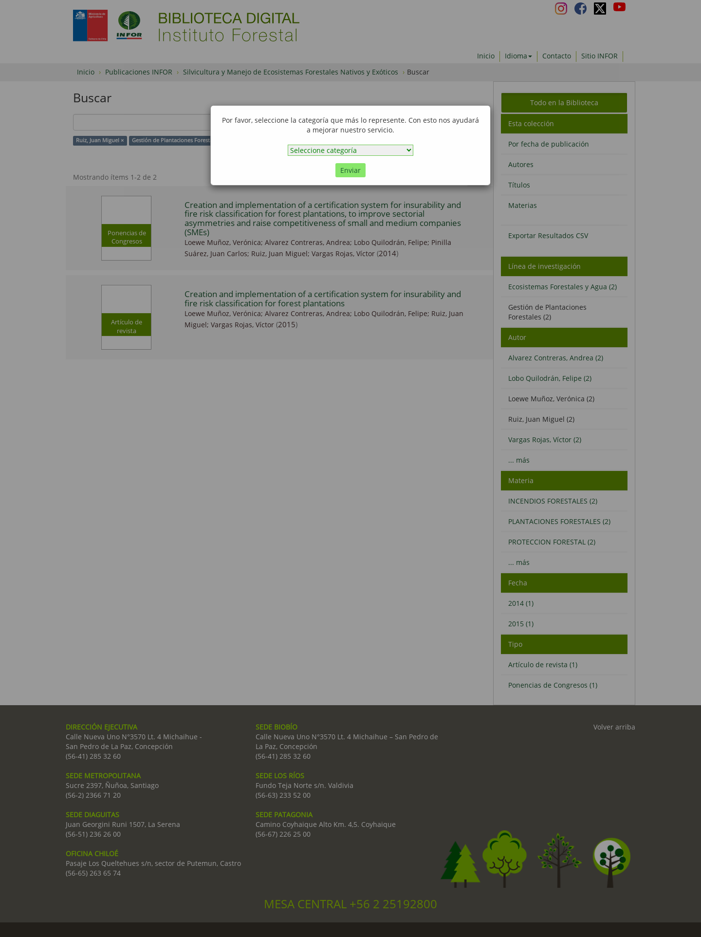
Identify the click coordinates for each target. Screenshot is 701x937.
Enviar (350, 170)
